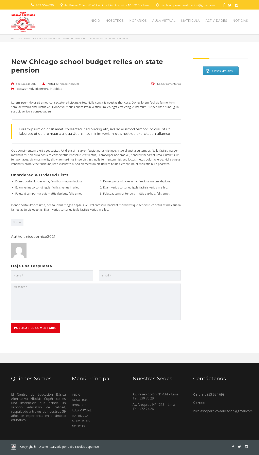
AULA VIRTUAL (163, 20)
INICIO (94, 20)
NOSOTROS (115, 20)
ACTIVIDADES (216, 20)
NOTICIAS (240, 20)
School (17, 222)
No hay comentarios (166, 83)
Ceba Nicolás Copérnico (83, 447)
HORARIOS (138, 20)
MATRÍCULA (190, 20)
